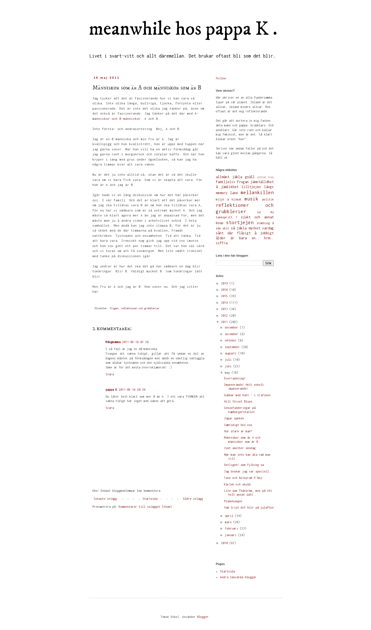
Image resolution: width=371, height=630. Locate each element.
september (233, 347)
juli (229, 359)
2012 (225, 315)
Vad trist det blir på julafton (249, 507)
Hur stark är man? (238, 431)
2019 (225, 283)
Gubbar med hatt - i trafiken (247, 395)
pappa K (111, 389)
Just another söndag (240, 448)
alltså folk (265, 177)
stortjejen (240, 222)
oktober (231, 340)
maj (228, 372)
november (232, 334)
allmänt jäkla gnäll (235, 177)
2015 (225, 296)
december (232, 327)
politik (268, 199)
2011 (225, 322)
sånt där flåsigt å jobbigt (245, 233)
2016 (225, 289)
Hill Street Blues (238, 401)
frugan (114, 308)
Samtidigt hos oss (238, 425)
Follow (221, 78)
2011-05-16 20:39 (132, 389)
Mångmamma (113, 342)
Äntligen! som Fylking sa (244, 464)
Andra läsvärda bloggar (238, 577)
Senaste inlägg (105, 498)
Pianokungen (233, 501)
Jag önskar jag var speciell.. (248, 471)
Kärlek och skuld (237, 484)
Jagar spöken (234, 418)
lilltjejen (251, 187)
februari (232, 528)
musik (251, 199)
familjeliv (225, 182)
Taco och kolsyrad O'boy (243, 477)
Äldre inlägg (193, 498)
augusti (231, 353)
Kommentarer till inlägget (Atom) (145, 506)
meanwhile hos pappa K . (183, 29)
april (230, 515)
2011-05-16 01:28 (135, 342)
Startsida (150, 498)
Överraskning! (235, 378)
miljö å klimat (228, 199)
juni (229, 366)
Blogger (203, 616)
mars (229, 522)
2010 (225, 543)
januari (231, 535)
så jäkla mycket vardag (252, 228)
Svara (110, 374)
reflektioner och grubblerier (140, 308)
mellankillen (257, 192)
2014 (225, 302)
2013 (225, 309)
